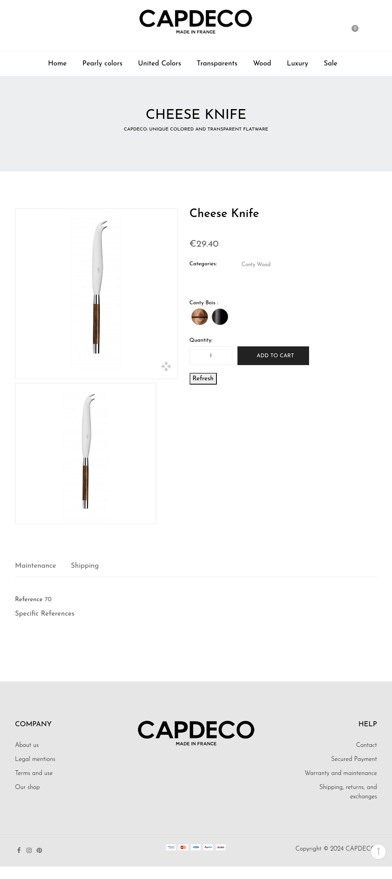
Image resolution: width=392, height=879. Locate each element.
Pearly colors (102, 63)
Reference (29, 600)
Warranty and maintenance (340, 773)
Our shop (27, 787)
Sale (331, 63)
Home (57, 63)
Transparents (217, 63)
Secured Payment (354, 759)
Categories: (203, 264)
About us (27, 745)
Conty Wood (256, 265)
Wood (262, 63)
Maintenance (35, 566)
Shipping (85, 566)
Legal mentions (35, 759)
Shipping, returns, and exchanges (348, 792)
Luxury (297, 63)
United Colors (159, 63)
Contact (366, 745)
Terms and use (34, 773)
